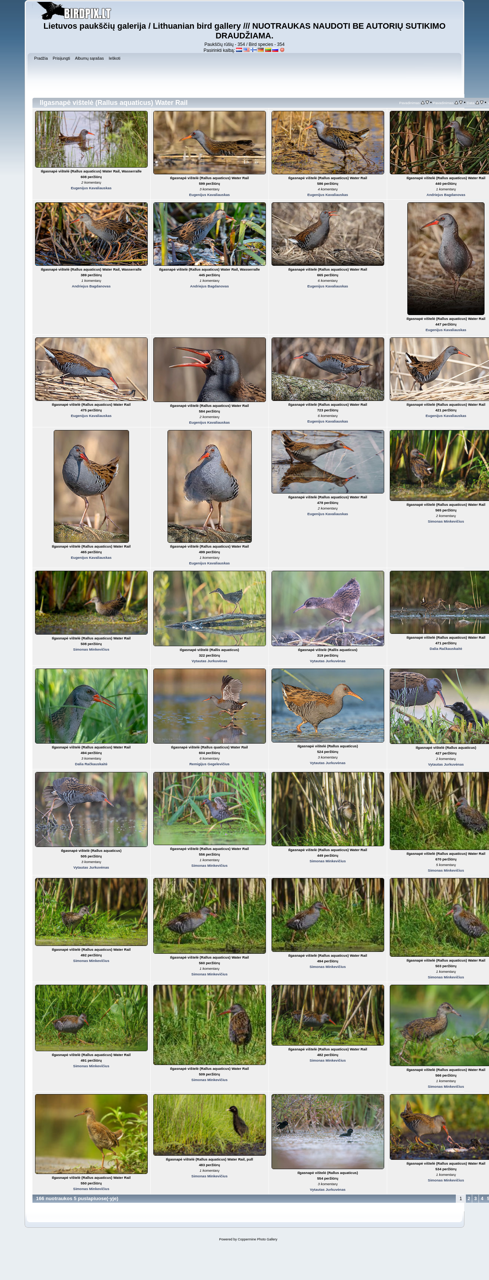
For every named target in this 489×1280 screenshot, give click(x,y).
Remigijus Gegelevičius (209, 764)
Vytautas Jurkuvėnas (210, 661)
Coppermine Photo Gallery (257, 1239)
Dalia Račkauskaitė (446, 649)
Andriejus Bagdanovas (446, 195)
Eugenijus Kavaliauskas (91, 188)
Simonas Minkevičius (446, 521)
